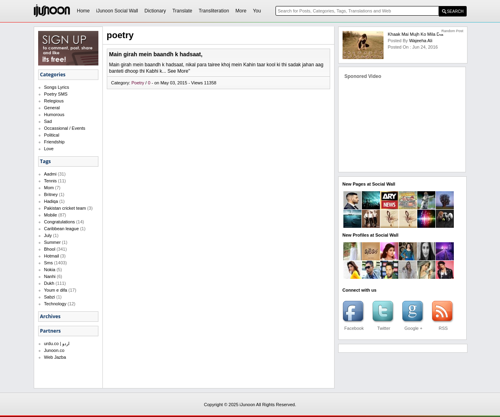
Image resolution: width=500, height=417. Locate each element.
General (52, 107)
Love (49, 148)
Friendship (54, 141)
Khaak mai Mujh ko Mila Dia (415, 34)
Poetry (138, 82)
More (240, 11)
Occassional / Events (65, 128)
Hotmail (51, 255)
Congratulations (59, 221)
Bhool (49, 249)
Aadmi (50, 174)
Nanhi (50, 276)
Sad (48, 121)
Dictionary (155, 11)
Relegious (54, 100)
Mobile (50, 215)
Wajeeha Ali (421, 40)
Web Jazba (55, 357)
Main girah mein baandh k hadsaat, (156, 54)
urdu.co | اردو (57, 343)
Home (83, 11)
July (48, 235)
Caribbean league (61, 228)
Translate (182, 11)
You (257, 11)
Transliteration (214, 11)
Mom (49, 187)
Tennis (50, 180)
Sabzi (49, 296)
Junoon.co (54, 350)
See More (177, 71)
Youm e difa (55, 290)
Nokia (49, 269)
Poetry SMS (56, 94)
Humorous (54, 114)
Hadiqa (51, 201)
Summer (52, 242)
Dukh (49, 283)
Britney (51, 194)
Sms (48, 262)
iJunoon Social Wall (117, 11)
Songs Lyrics (56, 87)
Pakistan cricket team (65, 208)
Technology (55, 303)
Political (51, 135)
